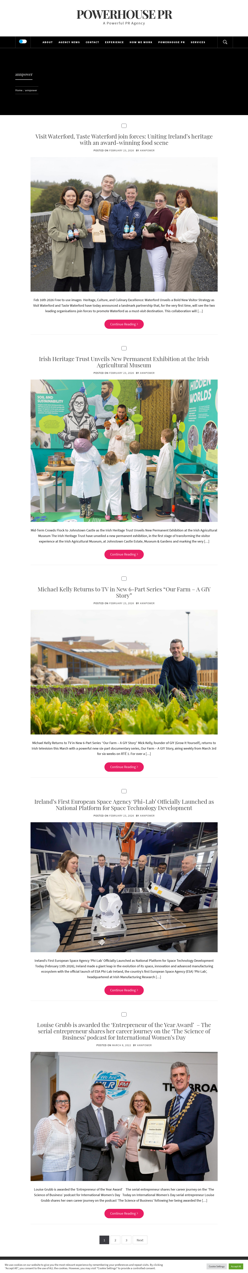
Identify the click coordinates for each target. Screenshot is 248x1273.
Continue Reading (124, 324)
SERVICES (198, 42)
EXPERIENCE (114, 42)
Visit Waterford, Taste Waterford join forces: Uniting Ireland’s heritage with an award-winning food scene (124, 139)
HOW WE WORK (141, 42)
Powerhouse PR (124, 14)
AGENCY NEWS (69, 42)
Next (140, 1240)
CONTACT (92, 42)
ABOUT (48, 42)
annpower (147, 150)
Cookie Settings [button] (217, 1266)
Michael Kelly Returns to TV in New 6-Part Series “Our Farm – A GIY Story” (124, 592)
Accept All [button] (236, 1266)
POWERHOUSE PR (171, 42)
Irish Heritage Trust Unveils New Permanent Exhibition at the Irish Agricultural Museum (124, 362)
